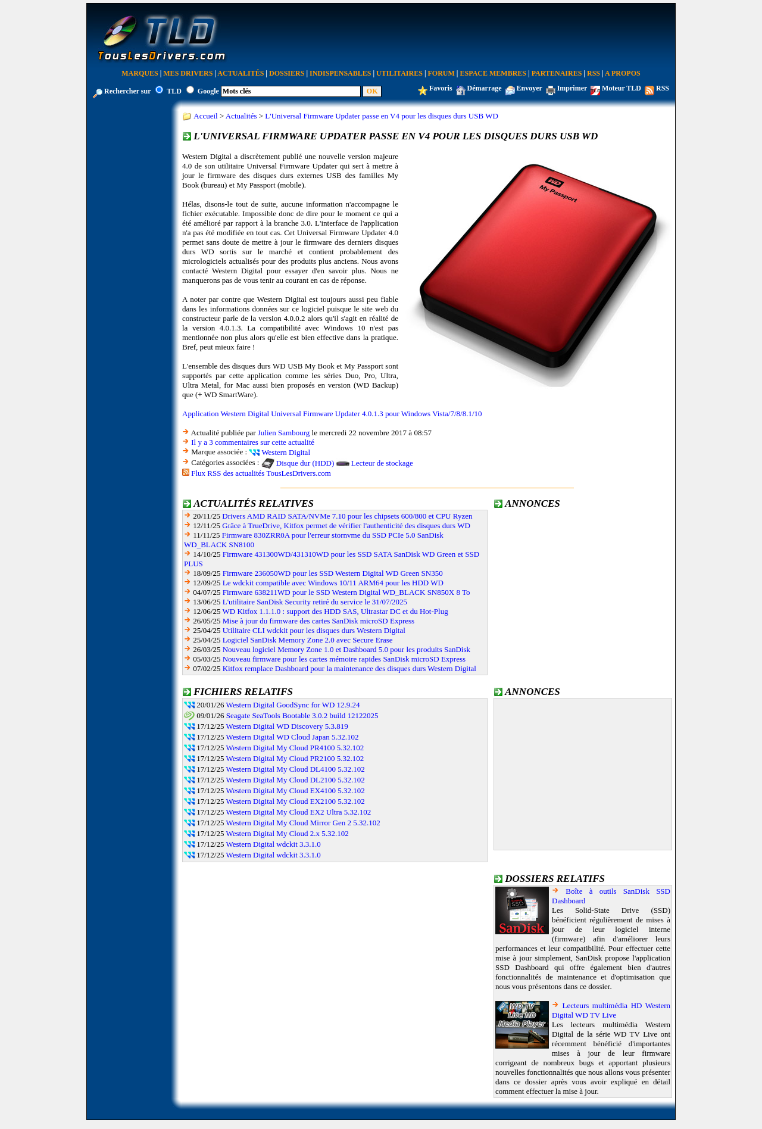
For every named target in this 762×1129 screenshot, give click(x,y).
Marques (139, 73)
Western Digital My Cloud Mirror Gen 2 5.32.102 (303, 822)
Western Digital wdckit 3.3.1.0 (273, 844)
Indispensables (340, 73)
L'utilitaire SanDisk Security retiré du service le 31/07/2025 (315, 601)
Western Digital (285, 452)
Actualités (240, 73)
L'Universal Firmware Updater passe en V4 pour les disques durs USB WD (381, 115)
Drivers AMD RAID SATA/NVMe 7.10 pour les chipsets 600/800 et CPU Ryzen (347, 516)
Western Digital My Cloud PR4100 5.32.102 (295, 747)
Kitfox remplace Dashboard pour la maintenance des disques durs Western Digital (349, 668)
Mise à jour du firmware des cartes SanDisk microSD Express (318, 620)
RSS (593, 73)
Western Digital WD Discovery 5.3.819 (287, 726)
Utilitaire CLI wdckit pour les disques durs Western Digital (314, 630)
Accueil (205, 115)
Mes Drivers (188, 73)
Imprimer (572, 88)
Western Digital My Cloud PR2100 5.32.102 (295, 758)
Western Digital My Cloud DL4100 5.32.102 (295, 769)
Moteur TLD (621, 88)
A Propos (623, 73)
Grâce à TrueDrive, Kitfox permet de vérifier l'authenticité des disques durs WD (346, 525)
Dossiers (286, 73)
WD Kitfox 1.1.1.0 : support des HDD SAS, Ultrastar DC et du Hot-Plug (335, 611)
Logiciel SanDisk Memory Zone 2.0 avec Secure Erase (308, 639)
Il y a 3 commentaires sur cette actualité (252, 442)
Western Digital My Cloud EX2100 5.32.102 (295, 801)
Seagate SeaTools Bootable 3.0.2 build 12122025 (302, 715)
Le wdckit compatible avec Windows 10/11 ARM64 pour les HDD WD (333, 582)
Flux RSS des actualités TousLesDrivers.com (261, 473)
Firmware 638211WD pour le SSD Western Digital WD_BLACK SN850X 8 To (346, 592)
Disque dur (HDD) (305, 463)
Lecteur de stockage (382, 463)
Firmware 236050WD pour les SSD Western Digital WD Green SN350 (333, 573)
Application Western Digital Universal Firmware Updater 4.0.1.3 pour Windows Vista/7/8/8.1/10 (332, 413)
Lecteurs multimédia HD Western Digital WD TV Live (611, 1010)
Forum (441, 73)
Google (208, 91)
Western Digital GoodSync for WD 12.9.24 (293, 704)
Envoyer (529, 88)
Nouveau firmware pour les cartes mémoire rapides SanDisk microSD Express (344, 658)
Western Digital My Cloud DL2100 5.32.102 (295, 779)
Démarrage (484, 88)
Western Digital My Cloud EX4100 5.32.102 (295, 790)
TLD (174, 91)
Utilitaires (399, 73)
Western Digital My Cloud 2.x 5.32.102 (287, 833)
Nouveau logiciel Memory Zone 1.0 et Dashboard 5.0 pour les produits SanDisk (346, 649)
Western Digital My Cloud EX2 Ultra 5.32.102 (298, 811)
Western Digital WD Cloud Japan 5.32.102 (292, 736)
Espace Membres (493, 73)
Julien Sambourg (284, 432)
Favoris (440, 88)
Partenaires (557, 73)
